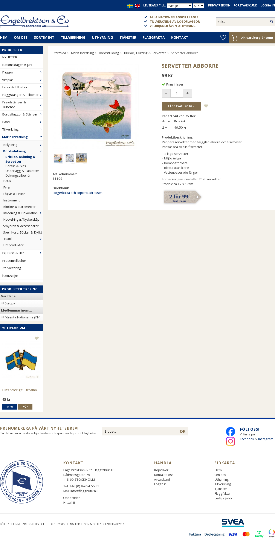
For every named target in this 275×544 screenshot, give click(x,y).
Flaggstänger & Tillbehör (22, 94)
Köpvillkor (161, 470)
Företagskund (245, 5)
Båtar (7, 181)
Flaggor (22, 72)
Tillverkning (73, 37)
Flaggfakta (154, 37)
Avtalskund (162, 479)
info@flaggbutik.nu (84, 491)
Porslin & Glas (15, 166)
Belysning (23, 144)
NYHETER (9, 57)
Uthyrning (102, 37)
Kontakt (179, 37)
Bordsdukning (23, 151)
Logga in (268, 5)
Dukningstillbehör (18, 175)
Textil (23, 238)
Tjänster (127, 37)
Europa (10, 303)
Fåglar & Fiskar (14, 194)
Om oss (21, 37)
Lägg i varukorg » (181, 106)
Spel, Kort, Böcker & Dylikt (22, 232)
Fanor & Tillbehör (22, 87)
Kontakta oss (164, 474)
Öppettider (71, 498)
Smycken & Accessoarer (21, 226)
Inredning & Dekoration (23, 213)
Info (9, 406)
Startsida (59, 53)
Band (22, 122)
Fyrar (7, 187)
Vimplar (22, 80)
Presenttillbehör (14, 260)
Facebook (247, 439)
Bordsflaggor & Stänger (22, 114)
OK (182, 431)
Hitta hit (69, 502)
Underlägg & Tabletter (22, 170)
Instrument (11, 200)
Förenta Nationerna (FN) (22, 317)
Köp (25, 406)
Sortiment (44, 37)
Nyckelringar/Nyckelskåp (21, 219)
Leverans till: (154, 5)
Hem (218, 470)
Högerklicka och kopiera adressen (77, 192)
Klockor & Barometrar (19, 206)
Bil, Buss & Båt (22, 253)
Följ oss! (250, 429)
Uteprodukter (13, 245)
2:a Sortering (11, 268)
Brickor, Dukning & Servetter (20, 159)
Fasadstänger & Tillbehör (22, 104)
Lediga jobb (223, 498)
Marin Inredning (22, 137)
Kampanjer (10, 275)
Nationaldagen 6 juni (17, 64)
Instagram (266, 439)
